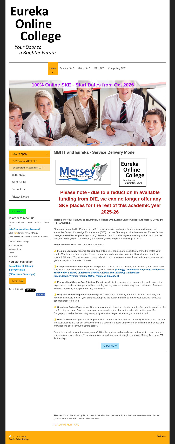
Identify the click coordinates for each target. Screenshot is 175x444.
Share (40, 294)
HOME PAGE (17, 281)
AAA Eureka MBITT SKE (66, 424)
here (16, 233)
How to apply (17, 211)
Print (13, 436)
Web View (161, 436)
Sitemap (22, 436)
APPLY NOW (110, 346)
